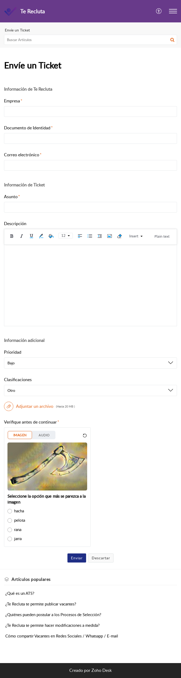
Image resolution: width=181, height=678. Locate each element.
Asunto (12, 197)
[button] (159, 11)
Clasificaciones (18, 379)
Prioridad (12, 352)
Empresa (13, 101)
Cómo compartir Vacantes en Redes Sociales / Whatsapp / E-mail (61, 636)
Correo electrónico (23, 155)
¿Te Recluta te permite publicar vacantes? (40, 604)
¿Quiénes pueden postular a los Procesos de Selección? (53, 614)
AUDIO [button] (44, 435)
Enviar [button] (77, 557)
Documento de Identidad (28, 128)
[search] (90, 40)
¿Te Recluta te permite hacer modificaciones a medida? (52, 625)
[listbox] (90, 363)
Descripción (15, 223)
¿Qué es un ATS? (19, 593)
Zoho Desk (101, 670)
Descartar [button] (101, 557)
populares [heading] (31, 579)
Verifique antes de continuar (31, 422)
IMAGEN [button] (19, 435)
